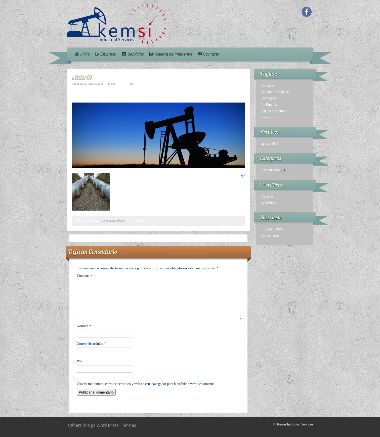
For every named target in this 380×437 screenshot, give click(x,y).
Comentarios (270, 235)
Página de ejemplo (274, 111)
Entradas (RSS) (272, 229)
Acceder (267, 197)
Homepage (269, 98)
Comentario (86, 276)
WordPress (268, 203)
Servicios (267, 117)
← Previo (79, 88)
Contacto (267, 85)
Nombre (84, 326)
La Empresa (105, 54)
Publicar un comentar (87, 220)
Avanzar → (237, 90)
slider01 (138, 83)
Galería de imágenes (275, 92)
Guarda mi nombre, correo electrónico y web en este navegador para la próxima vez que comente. (146, 384)
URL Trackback (135, 220)
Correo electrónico (91, 344)
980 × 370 (123, 83)
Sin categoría (270, 170)
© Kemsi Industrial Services (293, 424)
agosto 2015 (269, 143)
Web (80, 361)
